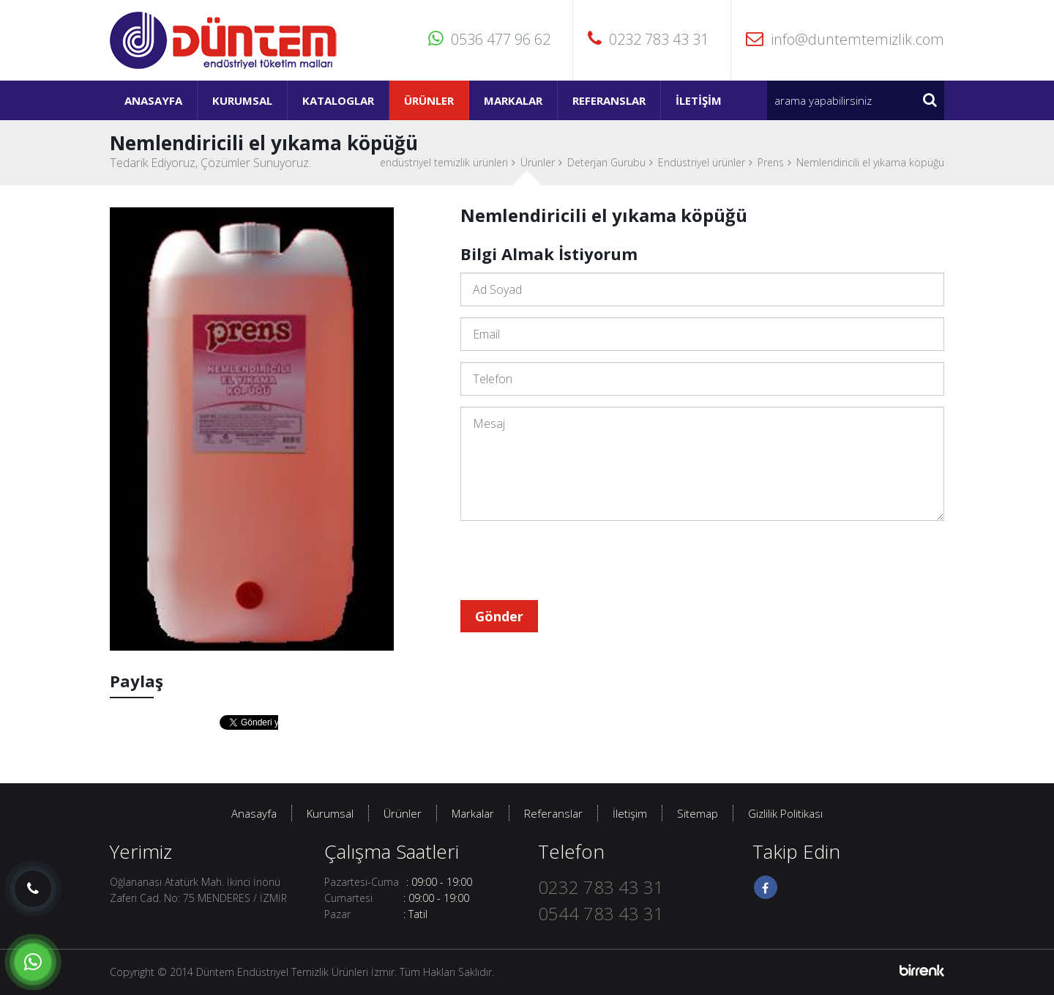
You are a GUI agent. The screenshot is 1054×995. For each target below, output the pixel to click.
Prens (771, 162)
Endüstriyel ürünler (701, 162)
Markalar (513, 100)
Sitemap (697, 813)
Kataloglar (338, 100)
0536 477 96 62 (489, 39)
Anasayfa (153, 100)
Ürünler (429, 100)
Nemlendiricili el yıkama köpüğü (870, 162)
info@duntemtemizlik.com (845, 39)
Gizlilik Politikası (785, 813)
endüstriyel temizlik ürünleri (444, 162)
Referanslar (609, 100)
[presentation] (571, 560)
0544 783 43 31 (601, 913)
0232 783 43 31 (648, 39)
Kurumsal (242, 100)
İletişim (699, 100)
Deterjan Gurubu (606, 162)
